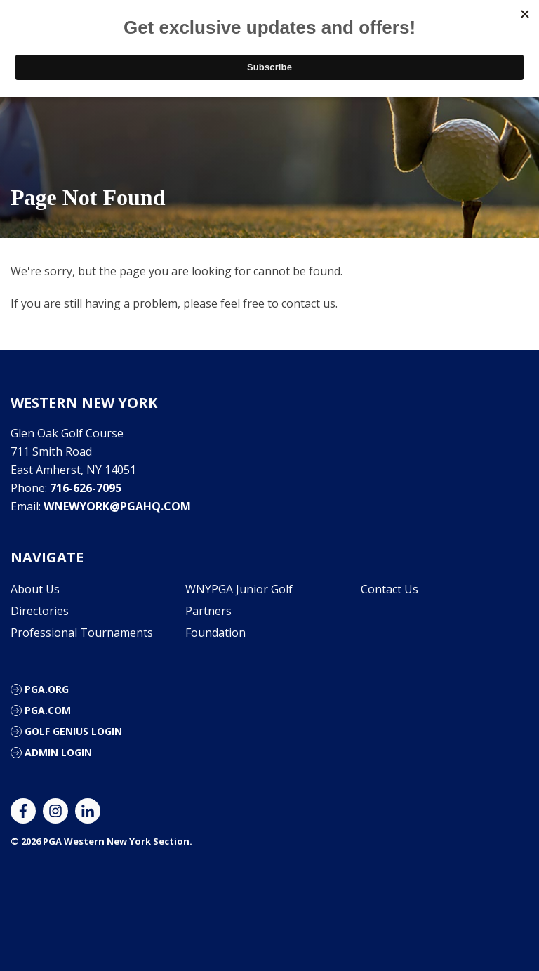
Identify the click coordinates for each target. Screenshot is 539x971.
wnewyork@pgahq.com (117, 506)
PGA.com (48, 710)
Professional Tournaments (82, 632)
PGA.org (47, 689)
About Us (35, 589)
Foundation (215, 632)
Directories (40, 611)
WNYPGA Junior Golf (239, 589)
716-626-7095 (85, 488)
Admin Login (58, 752)
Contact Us (389, 589)
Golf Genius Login (73, 731)
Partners (208, 611)
